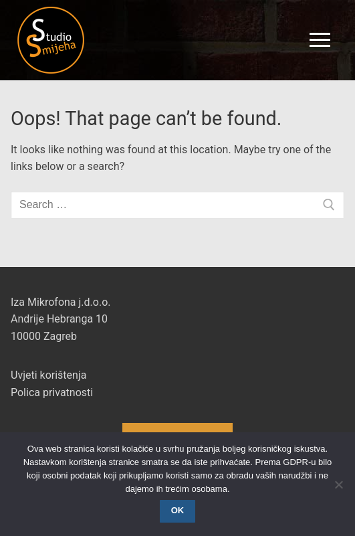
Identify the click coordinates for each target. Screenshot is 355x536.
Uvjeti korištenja (48, 375)
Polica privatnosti (52, 392)
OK (178, 510)
